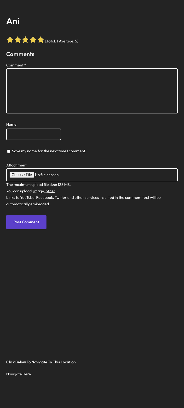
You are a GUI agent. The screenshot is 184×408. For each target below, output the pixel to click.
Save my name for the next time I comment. (49, 150)
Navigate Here (18, 374)
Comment (16, 65)
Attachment (16, 165)
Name (11, 124)
